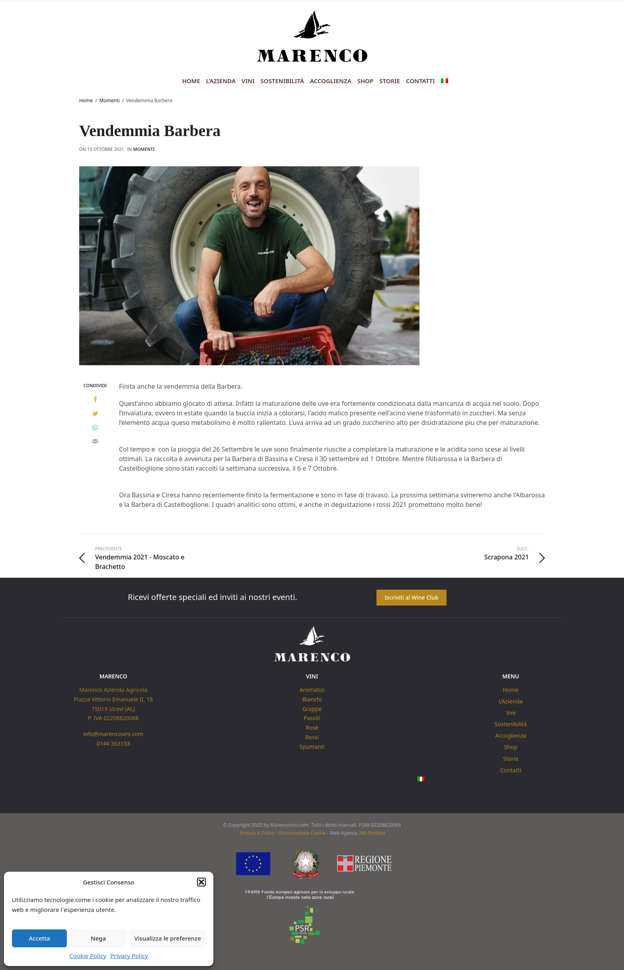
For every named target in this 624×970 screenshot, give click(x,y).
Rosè (312, 727)
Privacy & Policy (257, 833)
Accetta (39, 938)
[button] (201, 882)
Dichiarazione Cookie (302, 833)
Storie (389, 81)
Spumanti (311, 746)
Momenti (144, 149)
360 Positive (372, 833)
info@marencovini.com (113, 734)
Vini (248, 81)
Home (191, 81)
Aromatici (312, 689)
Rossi (312, 737)
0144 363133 (113, 743)
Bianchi (312, 699)
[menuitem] (444, 81)
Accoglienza (330, 81)
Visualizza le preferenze (167, 938)
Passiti (312, 718)
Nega (98, 938)
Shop (365, 81)
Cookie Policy (87, 956)
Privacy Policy (129, 956)
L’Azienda (221, 81)
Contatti (420, 81)
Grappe (312, 708)
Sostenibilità (282, 81)
